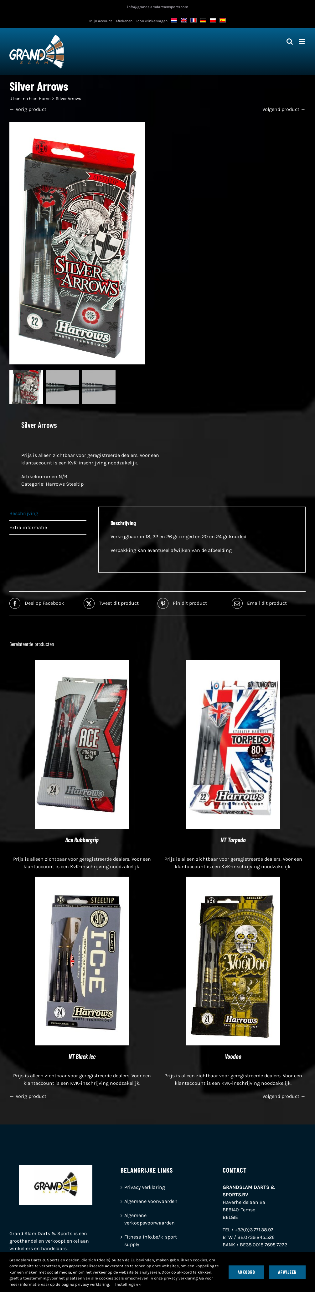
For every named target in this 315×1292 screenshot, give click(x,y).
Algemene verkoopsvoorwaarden (149, 1219)
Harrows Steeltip (65, 485)
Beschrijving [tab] (23, 514)
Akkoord (246, 1272)
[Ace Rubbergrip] (82, 664)
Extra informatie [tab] (28, 528)
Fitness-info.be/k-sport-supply (151, 1241)
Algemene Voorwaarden (151, 1202)
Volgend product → (284, 109)
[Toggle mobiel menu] (302, 41)
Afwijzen (287, 1272)
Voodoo (233, 1057)
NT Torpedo (233, 840)
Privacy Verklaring (144, 1188)
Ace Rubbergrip (82, 840)
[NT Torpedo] (233, 664)
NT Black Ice (82, 1057)
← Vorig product (27, 109)
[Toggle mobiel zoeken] (290, 41)
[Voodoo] (233, 881)
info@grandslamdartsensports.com (157, 7)
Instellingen (128, 1284)
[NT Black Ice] (82, 881)
